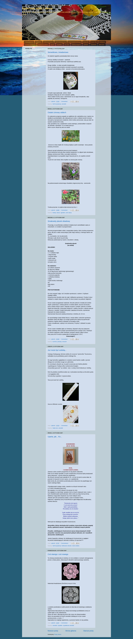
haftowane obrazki (66, 545)
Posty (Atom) (57, 634)
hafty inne (55, 428)
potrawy (59, 341)
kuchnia (55, 341)
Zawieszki (93, 44)
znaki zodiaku (75, 545)
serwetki (64, 104)
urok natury (69, 212)
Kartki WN (94, 42)
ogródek (63, 212)
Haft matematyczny (60, 42)
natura (58, 212)
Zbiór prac (101, 44)
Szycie (52, 44)
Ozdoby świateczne (30, 44)
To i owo (67, 44)
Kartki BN (85, 42)
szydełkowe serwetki (68, 625)
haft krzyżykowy (57, 104)
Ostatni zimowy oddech (57, 112)
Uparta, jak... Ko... (55, 437)
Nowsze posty (53, 631)
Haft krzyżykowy (48, 42)
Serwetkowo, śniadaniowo (58, 52)
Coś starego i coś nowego (58, 554)
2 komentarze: (65, 543)
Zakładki (86, 44)
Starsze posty (88, 631)
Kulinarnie (102, 42)
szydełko (60, 625)
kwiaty (54, 212)
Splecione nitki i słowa (37, 8)
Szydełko (59, 44)
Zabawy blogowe (76, 44)
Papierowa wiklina (43, 44)
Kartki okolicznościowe (75, 42)
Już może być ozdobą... (57, 350)
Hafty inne (38, 42)
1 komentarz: (64, 101)
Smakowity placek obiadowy (59, 221)
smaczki (64, 341)
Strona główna (29, 42)
